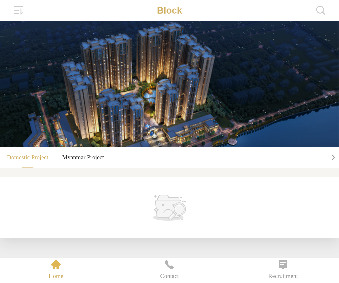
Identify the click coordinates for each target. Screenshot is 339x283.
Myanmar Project (83, 157)
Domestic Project (27, 157)
